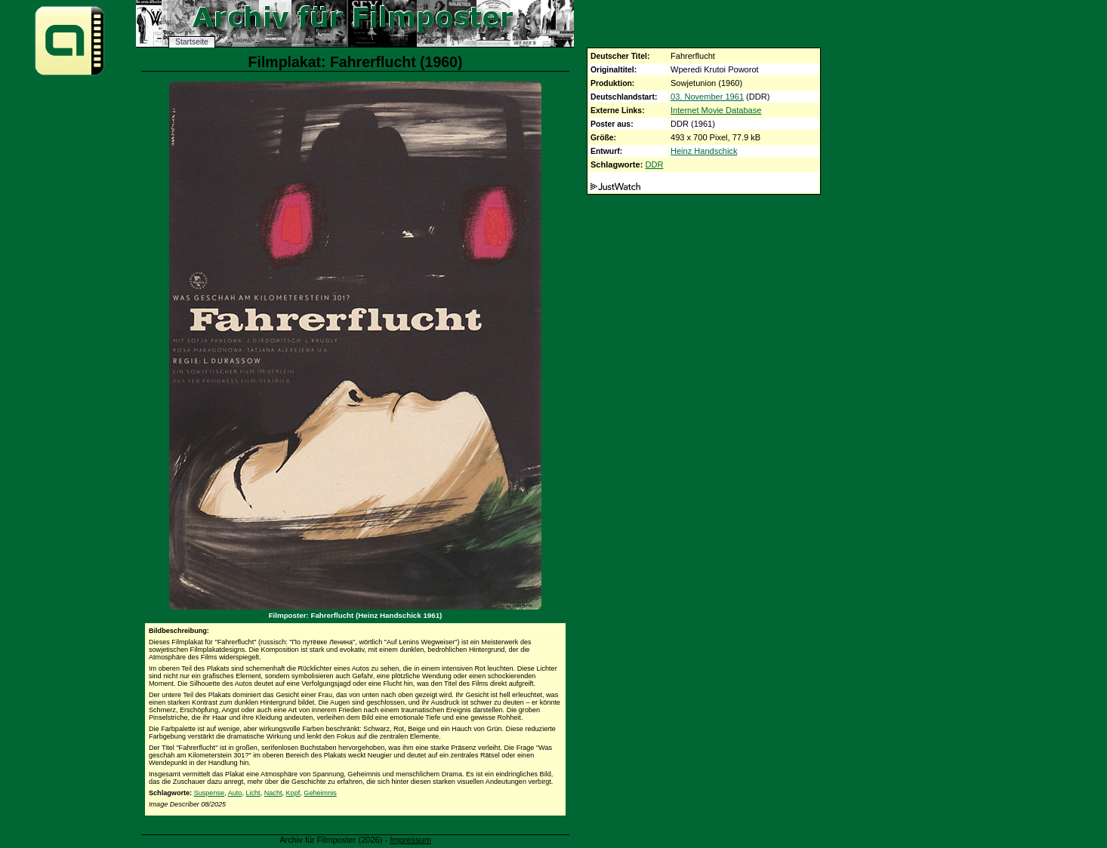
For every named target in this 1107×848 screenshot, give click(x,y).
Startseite (191, 42)
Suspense (209, 793)
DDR (654, 164)
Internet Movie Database (716, 110)
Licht (252, 793)
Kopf (293, 793)
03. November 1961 (707, 96)
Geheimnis (320, 793)
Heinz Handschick (704, 150)
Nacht (273, 793)
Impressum (410, 839)
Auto (235, 793)
